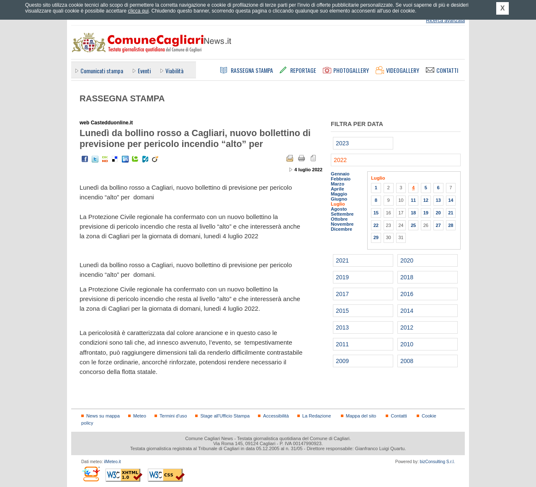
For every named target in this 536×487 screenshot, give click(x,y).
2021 (342, 260)
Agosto (339, 208)
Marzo (337, 183)
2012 (406, 327)
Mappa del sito (361, 415)
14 (450, 200)
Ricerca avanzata (445, 20)
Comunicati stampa (101, 70)
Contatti (399, 415)
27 (438, 225)
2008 (406, 361)
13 (438, 200)
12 (425, 200)
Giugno (339, 198)
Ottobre (339, 219)
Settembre (342, 213)
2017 (342, 294)
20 (438, 212)
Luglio (338, 203)
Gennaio (340, 173)
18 (413, 212)
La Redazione (316, 415)
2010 (406, 344)
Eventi (144, 70)
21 (450, 212)
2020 (406, 260)
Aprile (337, 188)
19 (425, 212)
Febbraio (340, 178)
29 (376, 237)
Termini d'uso (173, 415)
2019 (342, 277)
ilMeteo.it (112, 461)
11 (413, 200)
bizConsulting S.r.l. (437, 461)
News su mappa (103, 415)
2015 (342, 310)
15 (376, 212)
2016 (406, 294)
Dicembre (341, 229)
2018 (406, 277)
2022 (340, 160)
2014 (406, 310)
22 (376, 225)
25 (413, 225)
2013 (342, 327)
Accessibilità (276, 415)
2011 (342, 344)
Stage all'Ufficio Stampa (225, 415)
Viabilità (174, 70)
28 (450, 225)
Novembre (342, 224)
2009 (342, 361)
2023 (342, 143)
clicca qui (138, 11)
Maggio (339, 193)
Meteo (139, 415)
